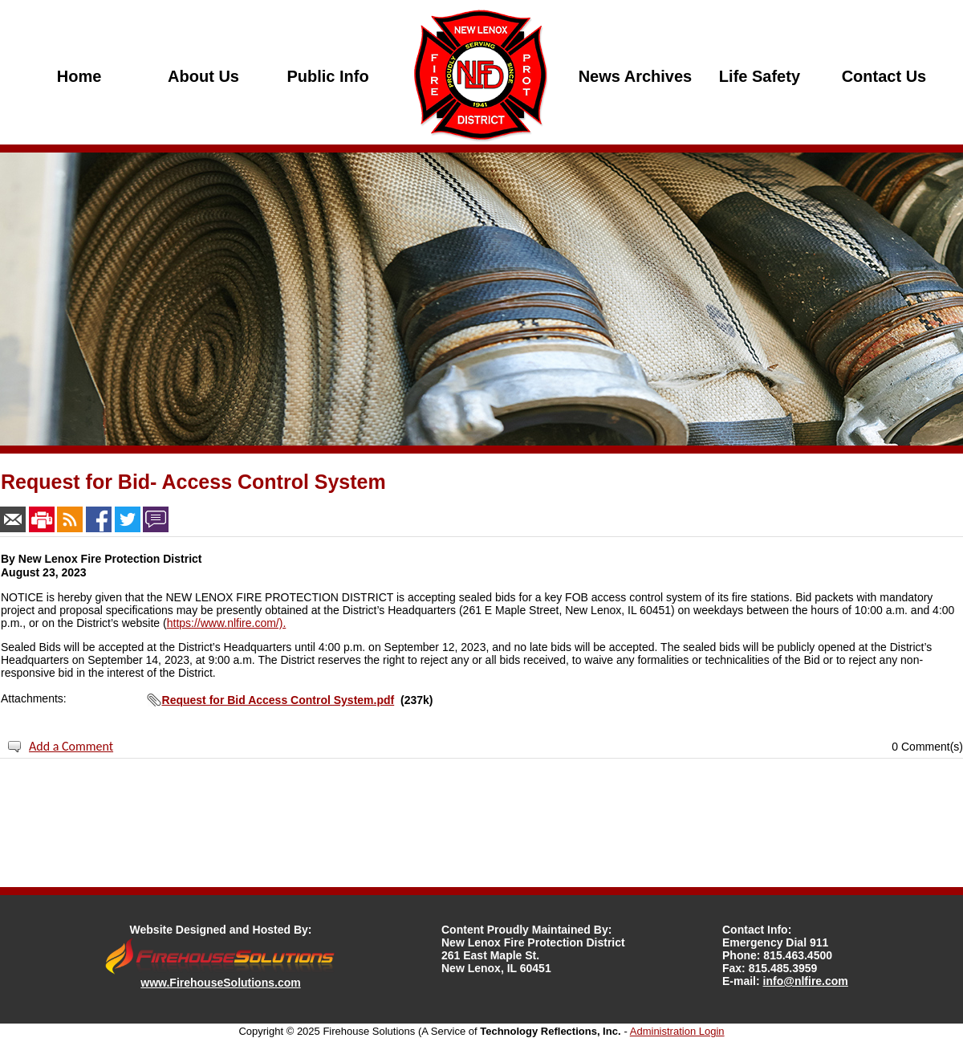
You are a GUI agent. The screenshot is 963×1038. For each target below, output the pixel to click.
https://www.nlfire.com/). (226, 623)
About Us (203, 76)
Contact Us (884, 76)
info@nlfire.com (805, 981)
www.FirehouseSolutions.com (220, 982)
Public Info (327, 76)
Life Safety (759, 76)
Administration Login (677, 1031)
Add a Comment (71, 746)
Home (79, 76)
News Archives (636, 76)
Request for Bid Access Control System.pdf (278, 700)
